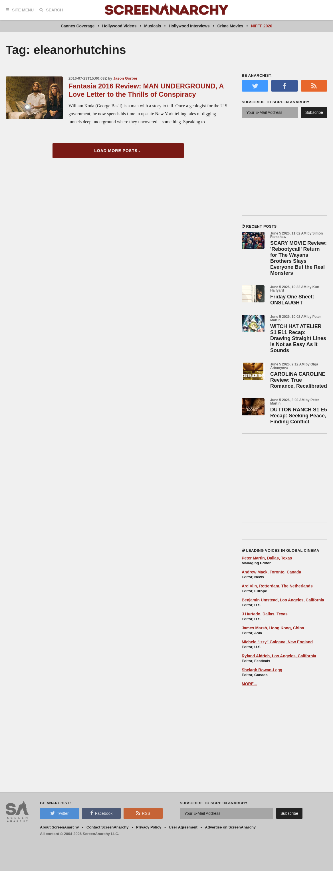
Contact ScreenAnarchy (107, 827)
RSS (143, 813)
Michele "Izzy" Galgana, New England (277, 642)
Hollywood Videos (119, 26)
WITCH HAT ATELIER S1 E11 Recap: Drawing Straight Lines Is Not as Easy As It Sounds (298, 338)
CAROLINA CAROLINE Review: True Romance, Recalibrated (298, 380)
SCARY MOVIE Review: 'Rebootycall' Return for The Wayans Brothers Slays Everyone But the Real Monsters (298, 258)
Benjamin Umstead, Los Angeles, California (283, 600)
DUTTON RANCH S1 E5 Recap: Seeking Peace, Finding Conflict (298, 416)
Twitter (59, 813)
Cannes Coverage (77, 26)
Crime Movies (230, 26)
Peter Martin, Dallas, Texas (267, 558)
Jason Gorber (125, 78)
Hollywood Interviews (189, 26)
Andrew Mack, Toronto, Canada (271, 572)
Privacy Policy (148, 827)
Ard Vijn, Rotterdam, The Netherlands (277, 586)
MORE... (249, 684)
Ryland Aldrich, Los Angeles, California (279, 656)
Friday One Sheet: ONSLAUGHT (292, 300)
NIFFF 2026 (261, 26)
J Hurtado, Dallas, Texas (265, 614)
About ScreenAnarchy (59, 827)
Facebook (101, 813)
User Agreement (183, 827)
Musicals (152, 26)
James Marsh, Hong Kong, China (273, 628)
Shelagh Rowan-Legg (262, 670)
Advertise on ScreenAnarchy (230, 827)
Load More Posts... (118, 150)
